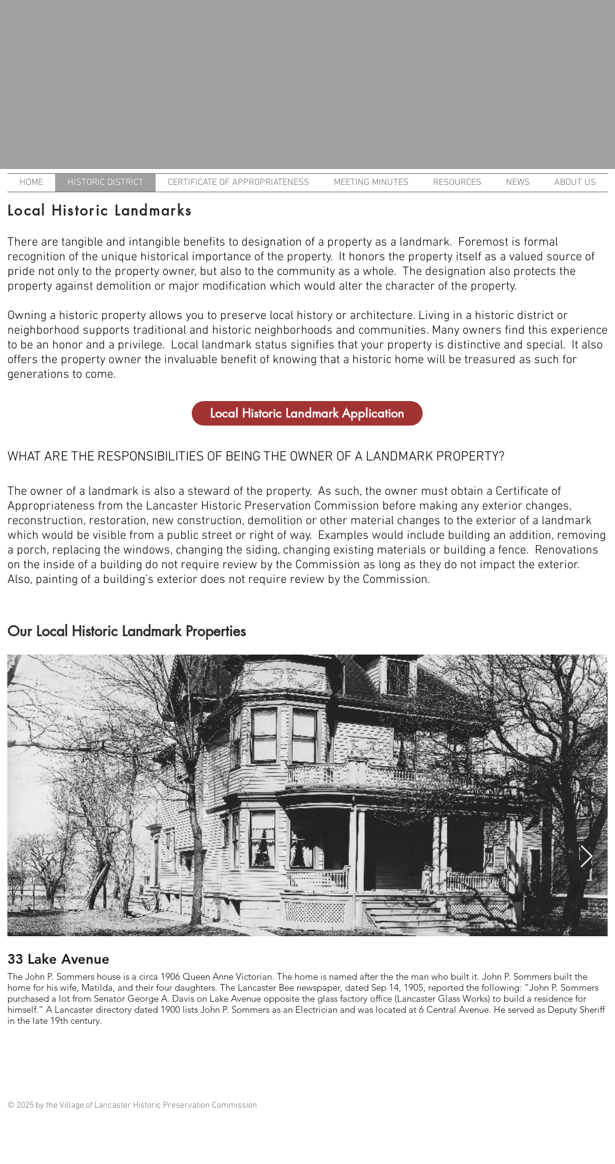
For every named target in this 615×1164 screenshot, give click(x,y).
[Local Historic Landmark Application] (307, 413)
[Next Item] (586, 857)
